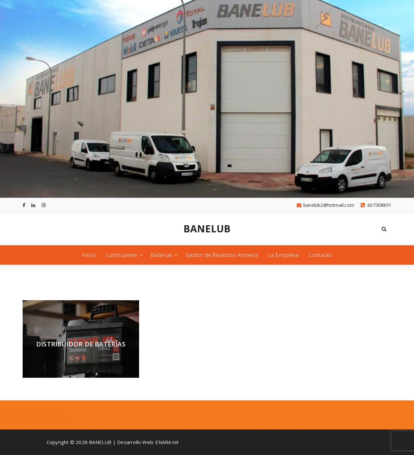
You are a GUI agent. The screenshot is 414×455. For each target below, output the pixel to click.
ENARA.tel (166, 442)
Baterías (161, 255)
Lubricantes (121, 255)
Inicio (89, 255)
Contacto (320, 255)
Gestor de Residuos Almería (222, 255)
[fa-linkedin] (33, 205)
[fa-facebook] (24, 205)
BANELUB (207, 229)
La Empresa (283, 255)
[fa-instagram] (44, 205)
